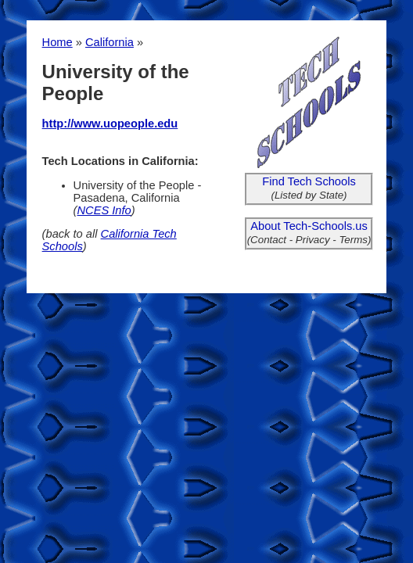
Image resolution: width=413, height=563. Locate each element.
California (109, 42)
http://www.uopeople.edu (110, 123)
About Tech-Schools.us (309, 226)
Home (57, 42)
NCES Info (104, 210)
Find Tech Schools (309, 181)
